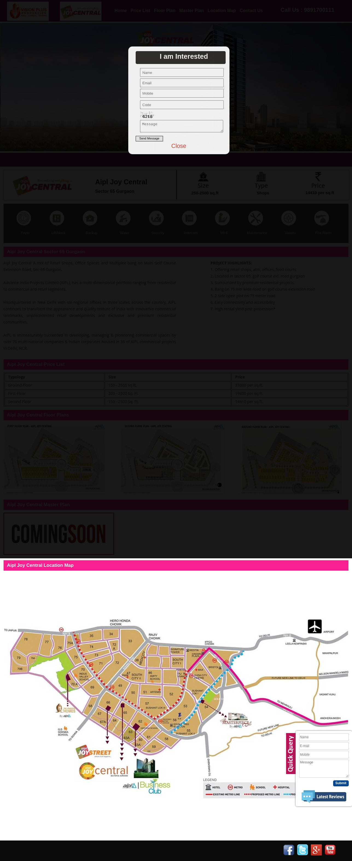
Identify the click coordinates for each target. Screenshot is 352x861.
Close (178, 147)
